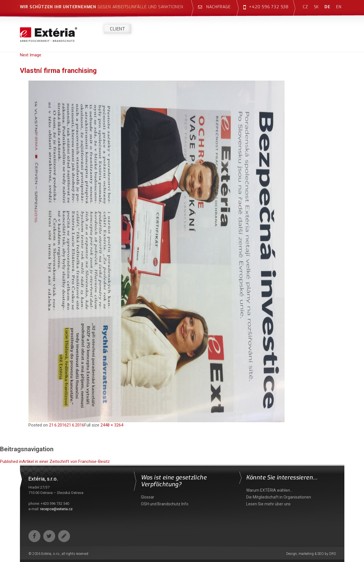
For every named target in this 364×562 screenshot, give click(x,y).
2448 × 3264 (111, 425)
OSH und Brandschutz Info (164, 504)
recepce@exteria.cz (56, 509)
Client (117, 29)
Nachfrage (214, 7)
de (327, 7)
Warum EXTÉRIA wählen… (269, 490)
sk (316, 7)
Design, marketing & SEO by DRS (311, 554)
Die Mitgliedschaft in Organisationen (278, 497)
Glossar (147, 497)
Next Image (30, 55)
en (339, 7)
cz (305, 7)
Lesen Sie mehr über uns (268, 504)
